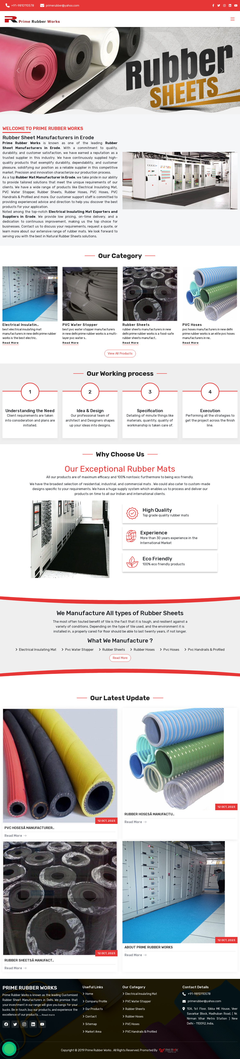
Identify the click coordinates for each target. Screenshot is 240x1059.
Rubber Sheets (136, 325)
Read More (10, 342)
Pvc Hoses (169, 650)
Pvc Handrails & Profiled (204, 650)
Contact (90, 1016)
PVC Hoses (192, 325)
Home (88, 993)
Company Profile (95, 1001)
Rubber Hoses (142, 650)
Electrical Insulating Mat (35, 650)
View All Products (120, 353)
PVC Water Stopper (80, 325)
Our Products (93, 1009)
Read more (48, 1014)
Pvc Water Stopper (77, 650)
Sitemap (90, 1024)
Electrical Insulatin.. (20, 325)
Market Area (92, 1031)
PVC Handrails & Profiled (139, 1031)
